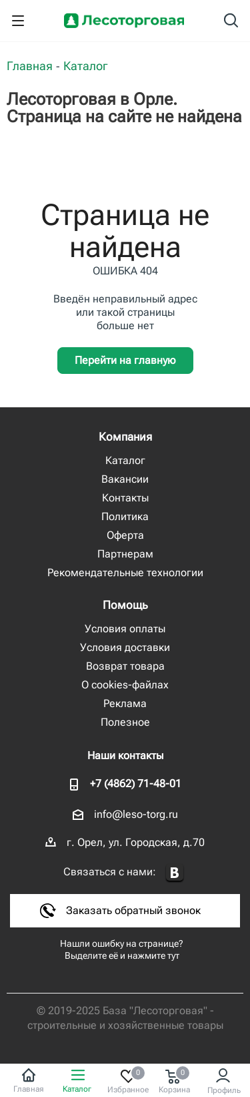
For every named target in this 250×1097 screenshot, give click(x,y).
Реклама (125, 703)
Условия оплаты (125, 628)
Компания (125, 436)
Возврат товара (125, 666)
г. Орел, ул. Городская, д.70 (136, 842)
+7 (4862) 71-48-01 (135, 783)
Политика (125, 516)
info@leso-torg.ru (136, 814)
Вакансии (125, 479)
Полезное (125, 722)
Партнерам (125, 553)
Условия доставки (125, 647)
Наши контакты (125, 755)
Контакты (125, 497)
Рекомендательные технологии (125, 572)
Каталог (125, 460)
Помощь (125, 605)
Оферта (125, 535)
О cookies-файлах (125, 684)
